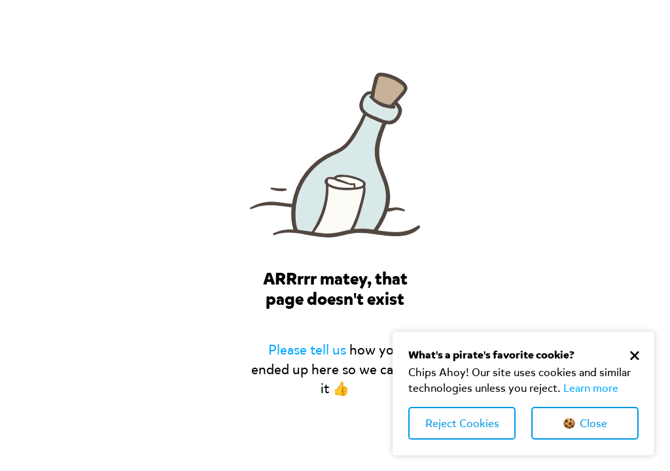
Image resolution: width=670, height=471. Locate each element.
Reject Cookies (462, 423)
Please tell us (307, 350)
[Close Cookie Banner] (634, 355)
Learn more (590, 388)
